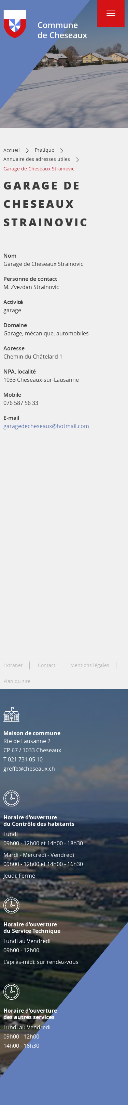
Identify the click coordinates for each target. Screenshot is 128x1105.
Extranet (13, 665)
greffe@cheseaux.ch (29, 768)
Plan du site (16, 681)
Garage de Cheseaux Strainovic (38, 168)
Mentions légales (89, 665)
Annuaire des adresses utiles (36, 159)
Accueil (11, 150)
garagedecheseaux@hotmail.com (46, 426)
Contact (46, 665)
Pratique (44, 150)
